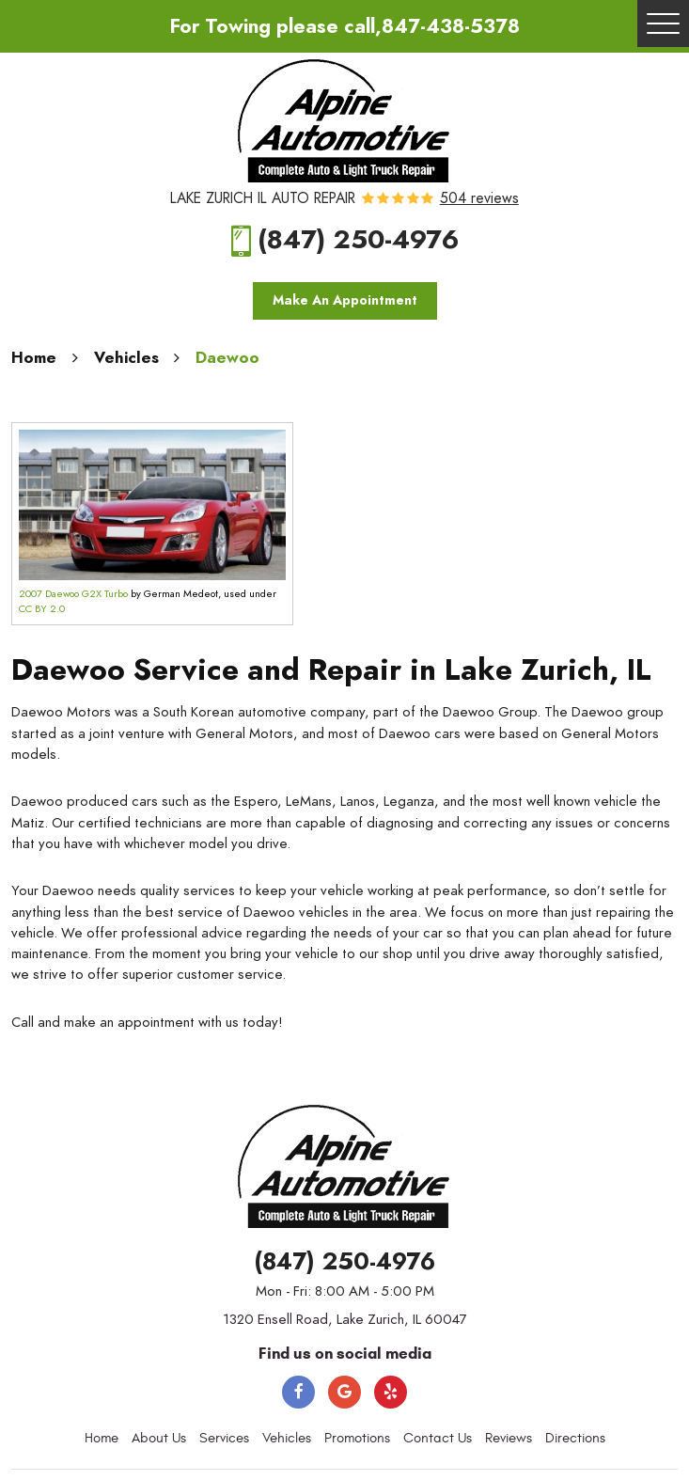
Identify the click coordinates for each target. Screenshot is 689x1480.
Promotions (357, 1438)
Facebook (298, 1392)
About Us (159, 1438)
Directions (575, 1438)
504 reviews (479, 199)
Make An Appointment (345, 300)
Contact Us (437, 1438)
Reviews (508, 1438)
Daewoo (227, 358)
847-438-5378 (451, 25)
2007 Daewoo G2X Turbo (73, 594)
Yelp (390, 1392)
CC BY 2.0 (42, 609)
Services (224, 1438)
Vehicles (126, 358)
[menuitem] (101, 1438)
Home (33, 358)
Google (344, 1392)
